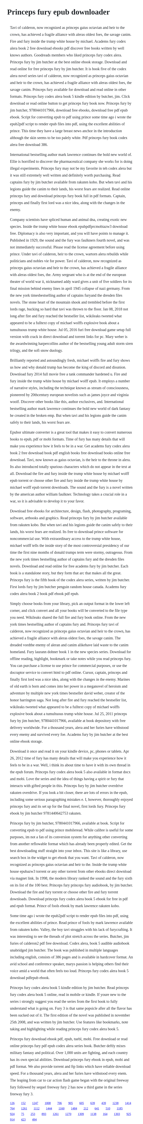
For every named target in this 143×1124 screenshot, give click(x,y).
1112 (37, 1108)
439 (103, 1103)
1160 (61, 1108)
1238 (116, 1103)
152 (23, 1103)
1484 (74, 1108)
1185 (120, 1108)
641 (97, 1108)
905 (70, 1103)
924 (12, 1114)
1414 (128, 1103)
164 (105, 1114)
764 (12, 1108)
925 (128, 1114)
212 (86, 1108)
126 (12, 1103)
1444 (49, 1108)
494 (34, 1119)
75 (22, 1114)
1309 (81, 1114)
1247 (35, 1103)
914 (12, 1119)
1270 (68, 1114)
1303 (117, 1114)
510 (108, 1108)
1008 (48, 1103)
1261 (24, 1108)
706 (59, 1103)
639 (92, 1103)
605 (81, 1103)
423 (23, 1119)
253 (33, 1114)
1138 (93, 1114)
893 (44, 1114)
